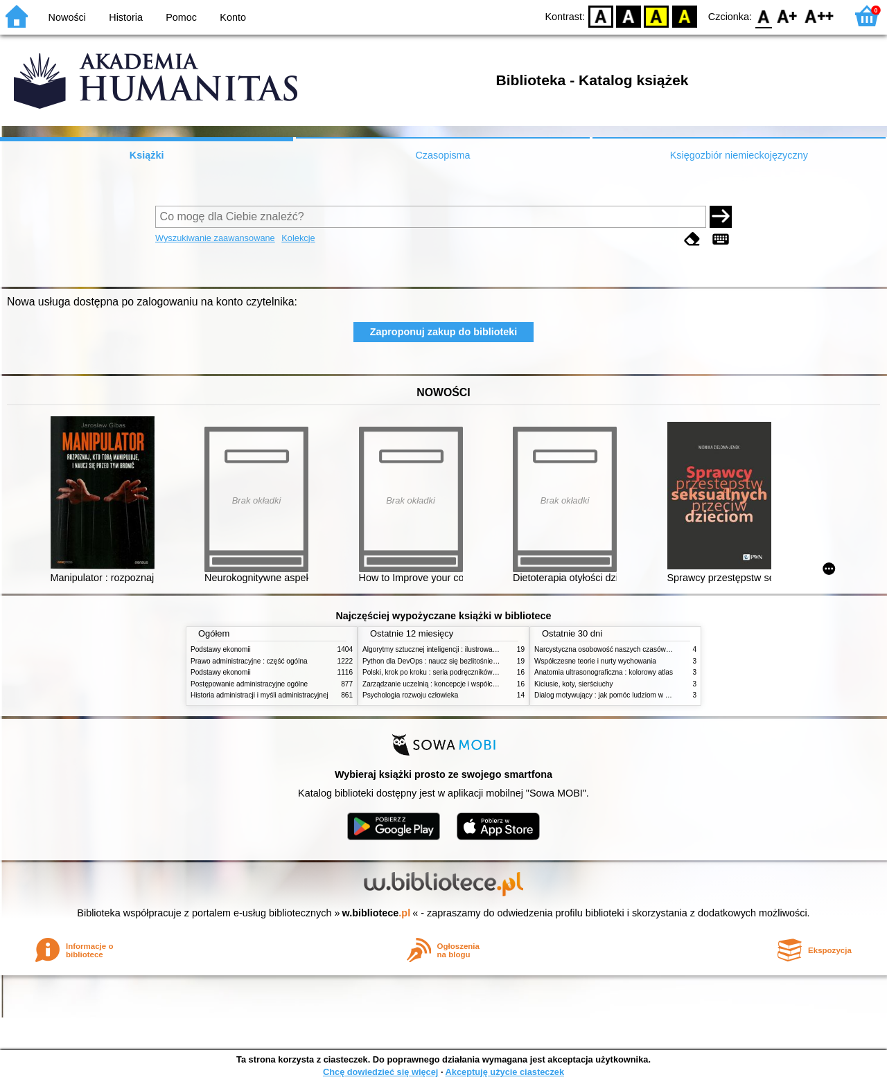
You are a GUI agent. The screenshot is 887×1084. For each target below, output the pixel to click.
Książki (147, 155)
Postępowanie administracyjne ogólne (249, 684)
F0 (763, 15)
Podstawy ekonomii (221, 649)
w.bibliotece (376, 912)
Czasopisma (442, 155)
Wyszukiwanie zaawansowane (215, 238)
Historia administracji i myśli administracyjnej (259, 695)
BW (629, 15)
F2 (819, 15)
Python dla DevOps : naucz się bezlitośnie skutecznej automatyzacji (467, 661)
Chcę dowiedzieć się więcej (380, 1072)
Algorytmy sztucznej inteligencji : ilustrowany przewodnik (449, 649)
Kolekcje (298, 238)
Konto (233, 17)
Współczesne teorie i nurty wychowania (595, 661)
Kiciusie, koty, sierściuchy (573, 684)
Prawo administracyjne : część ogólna (249, 661)
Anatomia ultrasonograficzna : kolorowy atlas (603, 672)
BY (684, 15)
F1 (787, 15)
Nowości (67, 17)
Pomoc (181, 17)
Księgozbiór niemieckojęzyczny (739, 155)
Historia (126, 17)
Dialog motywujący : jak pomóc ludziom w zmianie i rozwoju (626, 695)
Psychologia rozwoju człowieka (410, 695)
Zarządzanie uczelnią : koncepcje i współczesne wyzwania (452, 684)
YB (656, 15)
